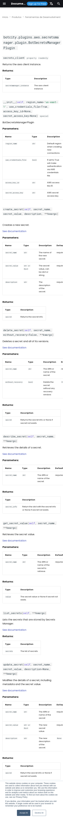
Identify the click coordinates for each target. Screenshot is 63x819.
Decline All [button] (39, 813)
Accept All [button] (24, 813)
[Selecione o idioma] (51, 4)
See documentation (14, 231)
